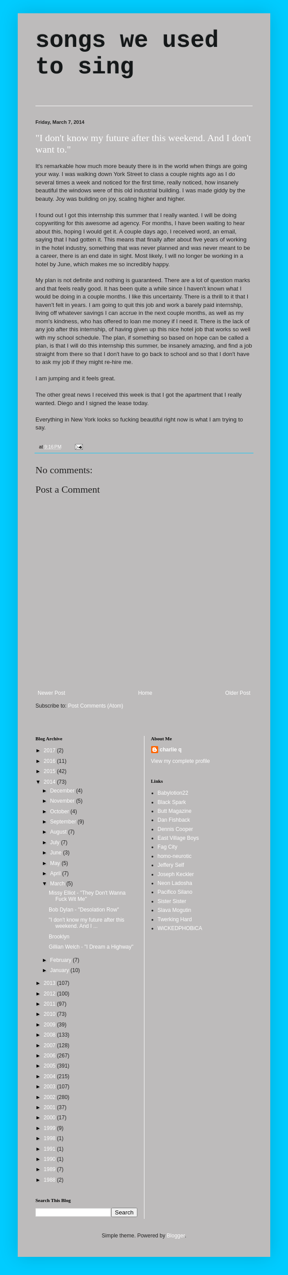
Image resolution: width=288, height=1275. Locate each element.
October (60, 811)
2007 (50, 1045)
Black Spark (172, 802)
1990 (50, 1159)
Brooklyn (59, 937)
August (59, 832)
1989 (50, 1169)
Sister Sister (172, 901)
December (63, 791)
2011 (50, 1004)
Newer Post (51, 693)
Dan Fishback (174, 820)
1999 (50, 1128)
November (63, 801)
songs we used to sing (126, 53)
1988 (50, 1180)
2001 (50, 1107)
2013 (50, 983)
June (56, 853)
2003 (50, 1087)
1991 (50, 1149)
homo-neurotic (175, 856)
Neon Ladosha (175, 883)
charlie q (171, 750)
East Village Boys (178, 838)
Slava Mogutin (174, 910)
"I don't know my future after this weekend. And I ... (87, 923)
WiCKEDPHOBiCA (180, 928)
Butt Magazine (175, 811)
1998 (50, 1138)
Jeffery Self (171, 865)
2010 (50, 1014)
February (61, 960)
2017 (50, 750)
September (64, 822)
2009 (50, 1025)
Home (145, 693)
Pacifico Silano (175, 892)
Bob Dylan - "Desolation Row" (84, 910)
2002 (50, 1097)
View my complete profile (180, 761)
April (56, 873)
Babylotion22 (173, 793)
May (56, 863)
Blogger (176, 1236)
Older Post (237, 693)
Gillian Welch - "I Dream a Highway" (91, 947)
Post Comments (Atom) (95, 706)
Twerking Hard (175, 919)
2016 (50, 761)
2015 (50, 771)
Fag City (168, 847)
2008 (50, 1035)
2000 (50, 1117)
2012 (50, 994)
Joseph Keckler (176, 874)
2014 (50, 782)
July (55, 842)
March (58, 884)
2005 (50, 1066)
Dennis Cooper (175, 829)
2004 (50, 1076)
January (60, 970)
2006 (50, 1056)
